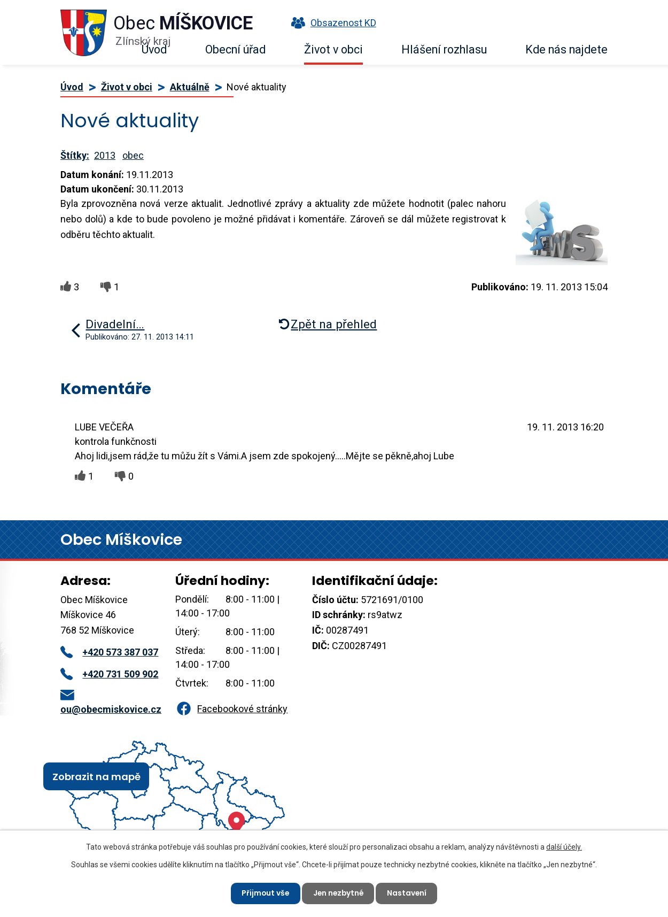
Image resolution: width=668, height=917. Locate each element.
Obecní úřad (235, 49)
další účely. (564, 846)
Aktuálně (189, 87)
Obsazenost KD (331, 22)
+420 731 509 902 (109, 674)
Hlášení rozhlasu (444, 49)
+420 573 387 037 (109, 652)
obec (133, 155)
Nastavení (409, 893)
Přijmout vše (263, 893)
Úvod (154, 49)
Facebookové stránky (231, 708)
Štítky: (74, 155)
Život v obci (333, 49)
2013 (104, 155)
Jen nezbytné (338, 893)
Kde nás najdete (566, 49)
